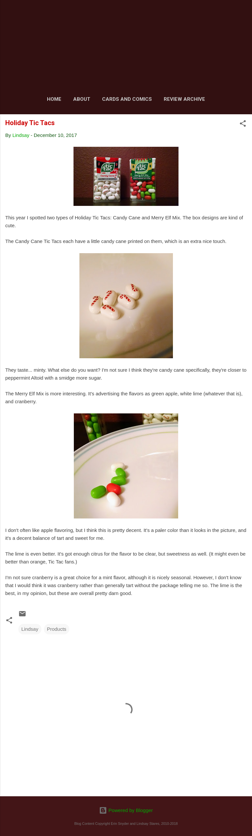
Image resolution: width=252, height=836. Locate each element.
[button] (243, 125)
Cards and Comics (127, 99)
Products (56, 629)
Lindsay (29, 629)
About (81, 99)
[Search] (243, 13)
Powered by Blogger (126, 810)
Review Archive (184, 99)
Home (54, 99)
